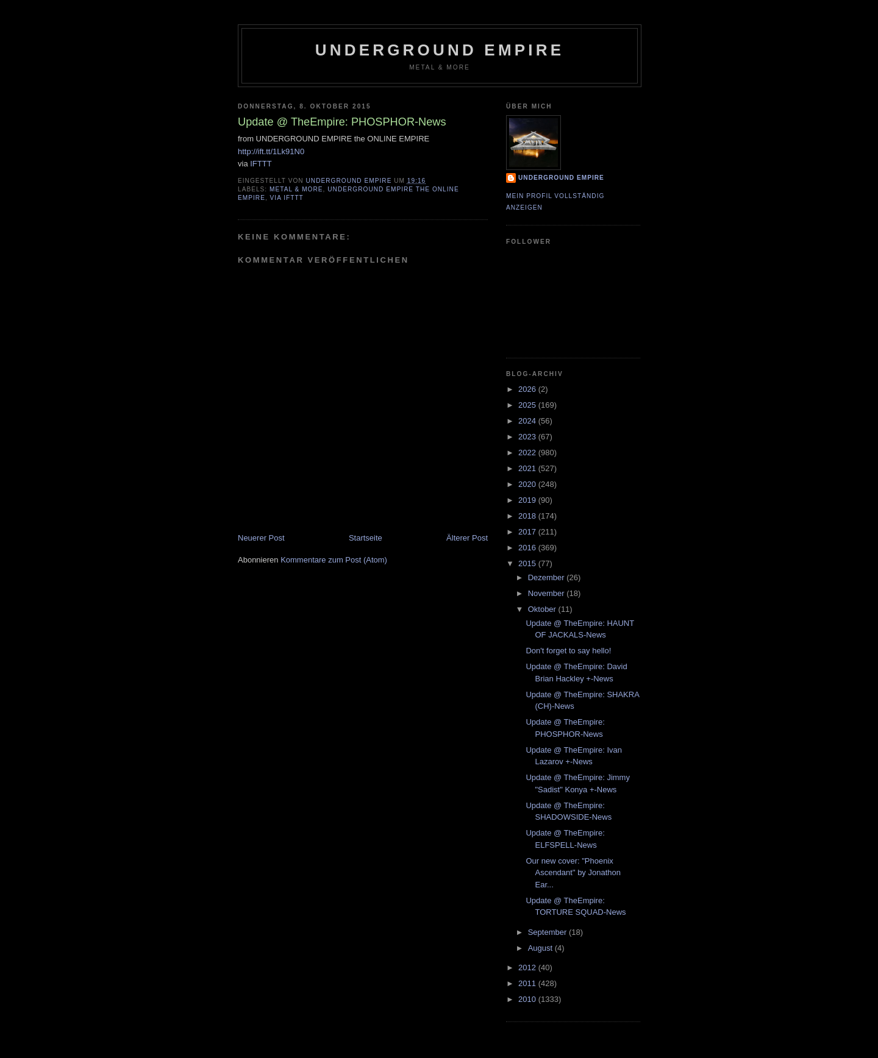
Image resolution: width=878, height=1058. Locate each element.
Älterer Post (467, 537)
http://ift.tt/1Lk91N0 (271, 151)
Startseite (365, 537)
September (548, 932)
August (541, 948)
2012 (528, 967)
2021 (528, 468)
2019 (528, 500)
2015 (528, 563)
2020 (528, 484)
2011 (528, 983)
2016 (528, 547)
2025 (528, 405)
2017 (528, 531)
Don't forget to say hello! (568, 650)
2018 (528, 515)
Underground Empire (440, 50)
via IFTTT (287, 197)
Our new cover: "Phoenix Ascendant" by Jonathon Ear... (573, 872)
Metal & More (296, 189)
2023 (528, 436)
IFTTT (260, 163)
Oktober (543, 609)
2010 (528, 999)
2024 (528, 420)
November (547, 593)
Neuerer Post (261, 537)
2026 (528, 389)
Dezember (547, 577)
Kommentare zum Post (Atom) (333, 559)
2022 (528, 452)
